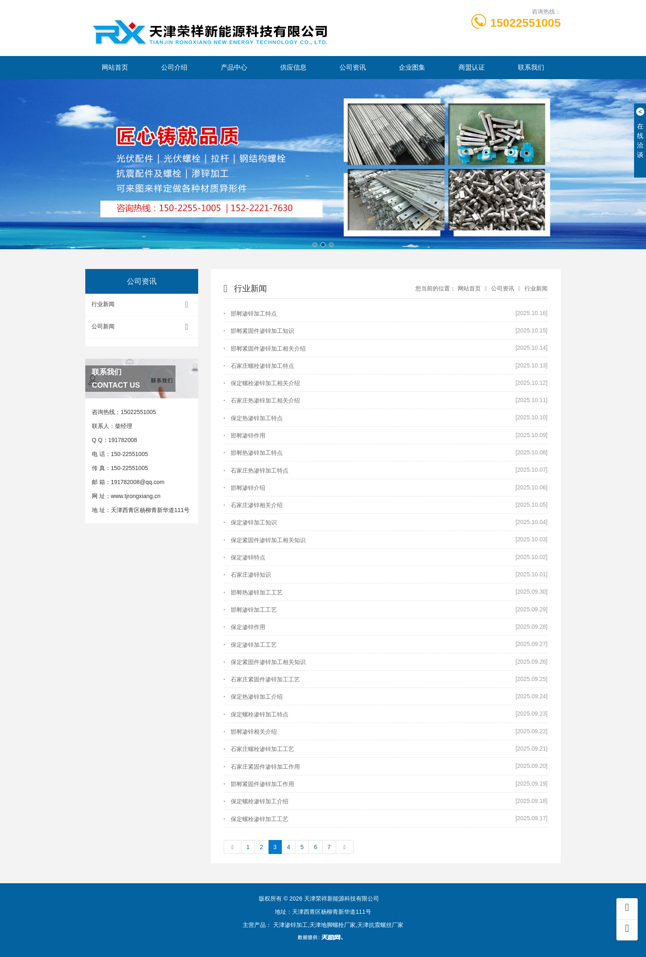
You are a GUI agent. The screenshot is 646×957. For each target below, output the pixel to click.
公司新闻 (141, 327)
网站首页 (115, 67)
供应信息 (293, 67)
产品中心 (234, 67)
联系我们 (531, 67)
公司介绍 (174, 67)
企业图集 (412, 67)
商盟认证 (472, 67)
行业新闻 (141, 304)
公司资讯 (352, 67)
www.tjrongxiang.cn (136, 496)
